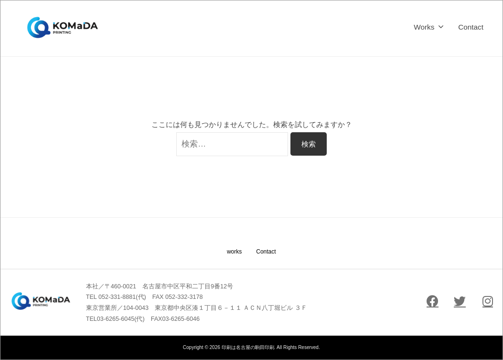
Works (424, 27)
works (234, 251)
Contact (470, 27)
